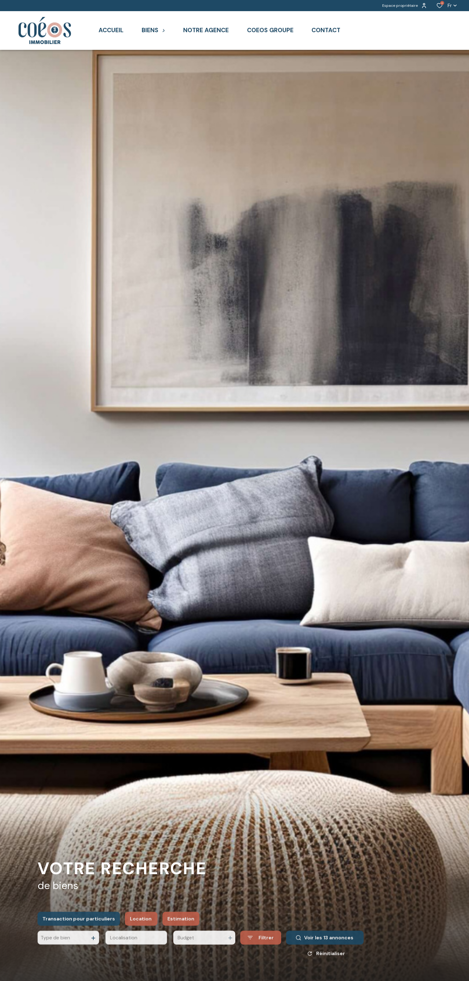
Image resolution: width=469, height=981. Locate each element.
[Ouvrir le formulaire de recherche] (260, 954)
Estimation (180, 934)
